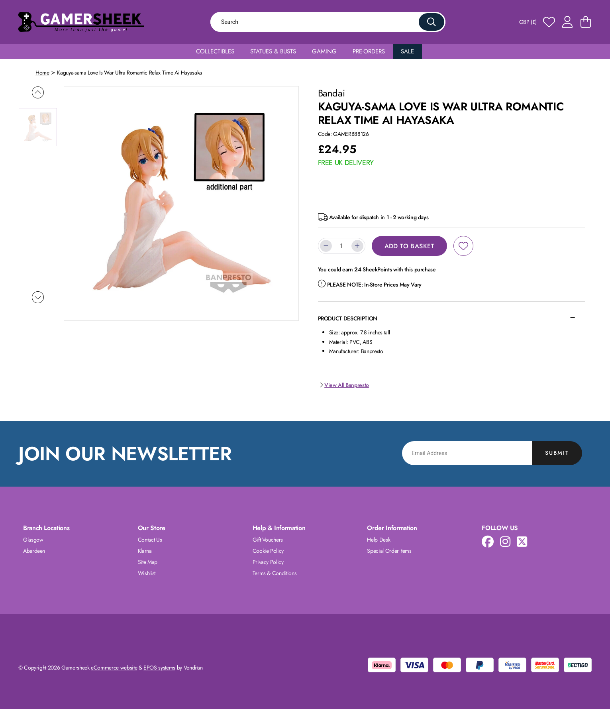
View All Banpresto (343, 385)
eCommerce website (114, 668)
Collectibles (215, 51)
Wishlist (146, 573)
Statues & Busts (273, 51)
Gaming (324, 51)
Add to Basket (409, 246)
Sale (407, 51)
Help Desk (378, 540)
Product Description (347, 318)
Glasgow (33, 540)
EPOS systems (159, 668)
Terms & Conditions (275, 573)
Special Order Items (389, 551)
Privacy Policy (268, 562)
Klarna (145, 551)
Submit (557, 453)
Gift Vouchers (268, 540)
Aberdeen (34, 551)
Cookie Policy (268, 551)
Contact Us (150, 540)
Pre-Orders (369, 51)
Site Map (147, 562)
